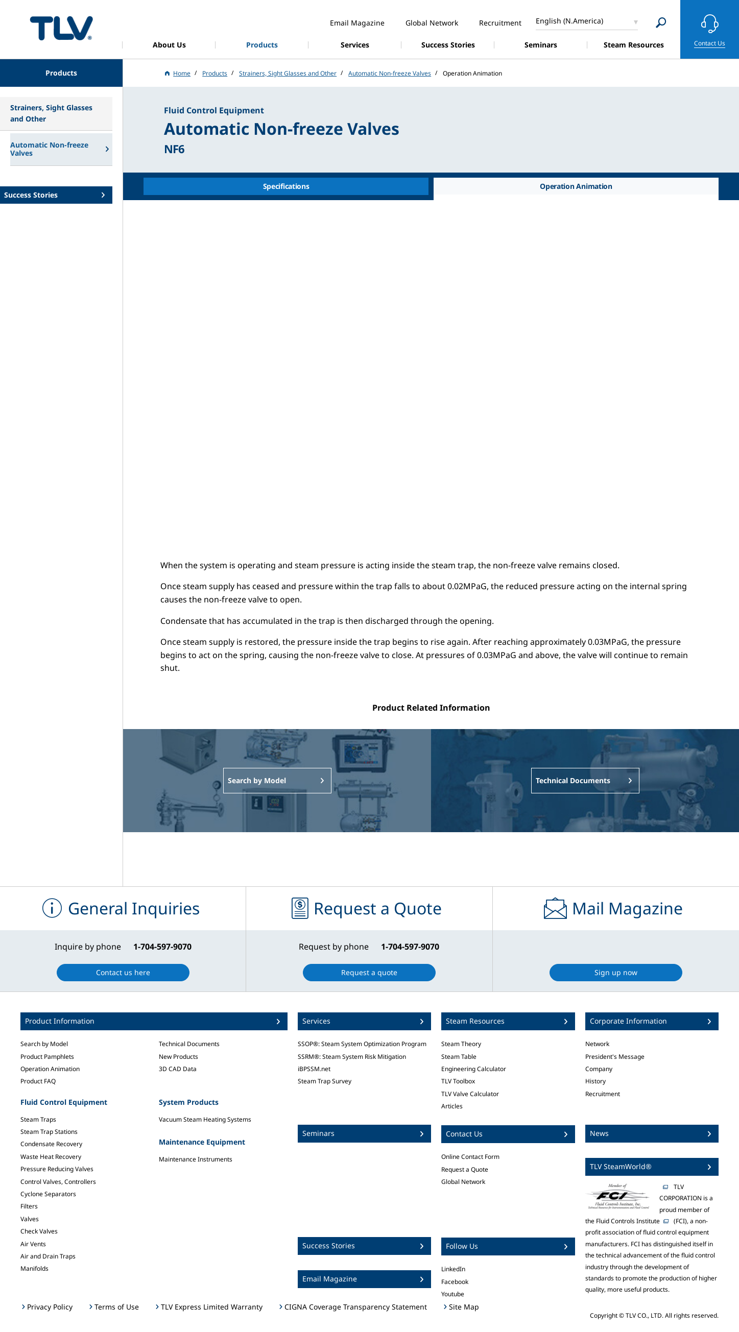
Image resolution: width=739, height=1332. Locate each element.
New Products (178, 1056)
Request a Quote (464, 1169)
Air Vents (33, 1244)
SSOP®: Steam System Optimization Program (362, 1043)
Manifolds (34, 1268)
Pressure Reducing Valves (56, 1169)
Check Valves (39, 1231)
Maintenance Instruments (195, 1159)
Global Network (463, 1181)
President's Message (615, 1056)
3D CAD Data (178, 1068)
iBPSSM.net (314, 1068)
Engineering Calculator (473, 1068)
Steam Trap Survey (324, 1081)
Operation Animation (50, 1068)
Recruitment (602, 1093)
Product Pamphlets (47, 1056)
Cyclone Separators (48, 1194)
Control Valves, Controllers (58, 1181)
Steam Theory (461, 1043)
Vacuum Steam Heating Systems (205, 1119)
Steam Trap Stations (49, 1131)
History (595, 1081)
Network (597, 1043)
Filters (29, 1206)
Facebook (454, 1281)
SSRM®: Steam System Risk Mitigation (352, 1056)
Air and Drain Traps (48, 1256)
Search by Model (44, 1043)
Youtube (452, 1294)
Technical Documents (189, 1043)
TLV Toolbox (458, 1081)
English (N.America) (569, 21)
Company (598, 1068)
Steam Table (458, 1056)
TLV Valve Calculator (470, 1093)
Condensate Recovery (51, 1144)
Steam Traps (38, 1119)
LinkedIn (453, 1269)
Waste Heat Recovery (50, 1156)
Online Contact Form (470, 1156)
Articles (452, 1106)
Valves (29, 1219)
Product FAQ (38, 1081)
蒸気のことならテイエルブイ (61, 28)
